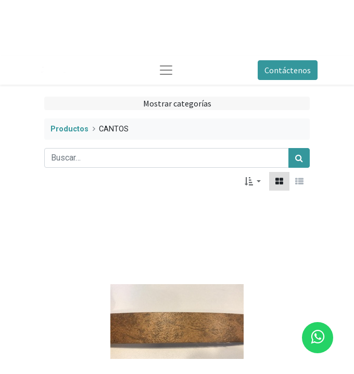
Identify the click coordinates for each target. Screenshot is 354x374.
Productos (69, 129)
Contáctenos (287, 70)
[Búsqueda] (299, 158)
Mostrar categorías (177, 103)
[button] (253, 181)
